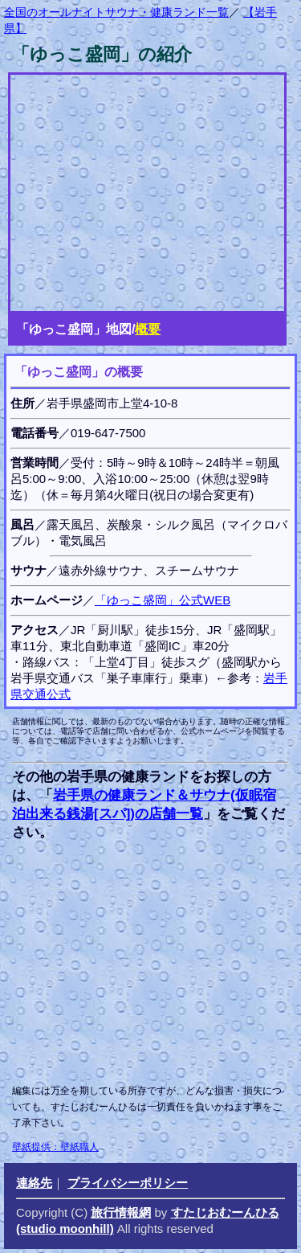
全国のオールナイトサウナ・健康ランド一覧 (116, 12)
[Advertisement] (147, 962)
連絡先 (34, 1183)
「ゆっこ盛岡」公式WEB (162, 600)
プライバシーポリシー (127, 1183)
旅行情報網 (121, 1212)
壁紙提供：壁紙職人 (55, 1147)
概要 (148, 329)
